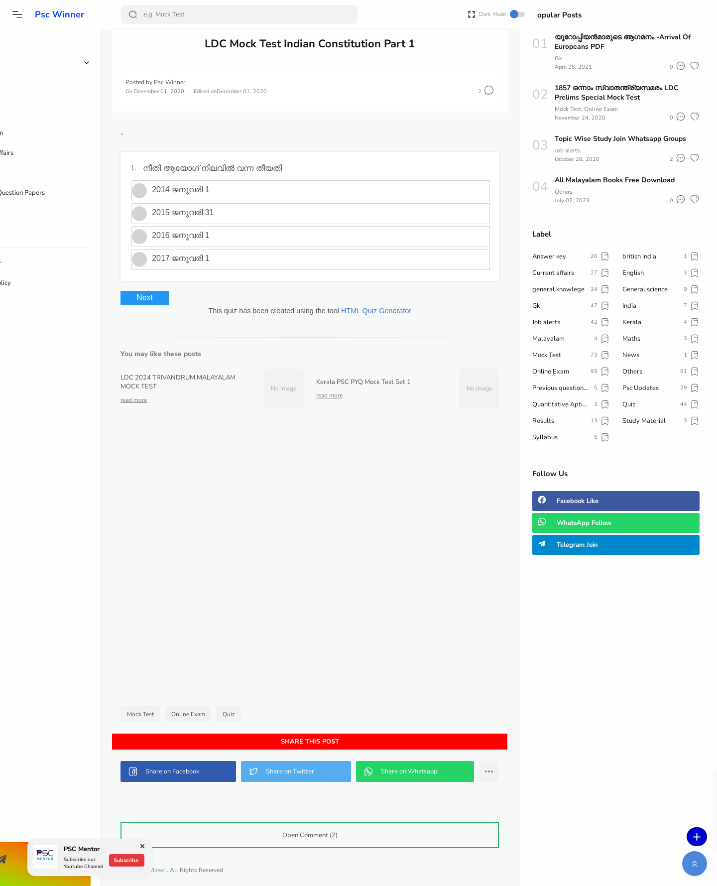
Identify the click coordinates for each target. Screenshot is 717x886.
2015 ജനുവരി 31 (193, 212)
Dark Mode (484, 14)
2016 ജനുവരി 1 (190, 235)
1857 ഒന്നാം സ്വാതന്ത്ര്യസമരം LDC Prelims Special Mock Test (617, 92)
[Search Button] (132, 14)
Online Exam (198, 714)
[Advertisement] (314, 567)
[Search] (238, 14)
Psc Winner (58, 14)
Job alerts (567, 150)
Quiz (239, 714)
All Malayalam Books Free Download (615, 180)
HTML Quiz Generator (381, 311)
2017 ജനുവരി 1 (190, 258)
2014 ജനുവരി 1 (190, 189)
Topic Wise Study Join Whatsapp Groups (621, 138)
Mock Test (150, 714)
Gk (558, 58)
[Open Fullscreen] (454, 13)
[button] (17, 14)
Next (154, 297)
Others (564, 192)
